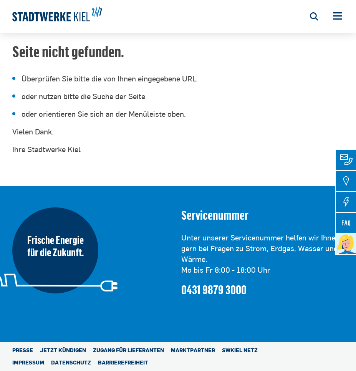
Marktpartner (193, 350)
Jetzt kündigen (63, 350)
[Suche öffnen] (314, 16)
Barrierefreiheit (123, 362)
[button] (337, 16)
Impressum (28, 362)
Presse (22, 350)
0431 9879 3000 (214, 289)
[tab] (346, 160)
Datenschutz (71, 362)
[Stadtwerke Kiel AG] (57, 16)
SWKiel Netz (240, 350)
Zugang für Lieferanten (128, 350)
